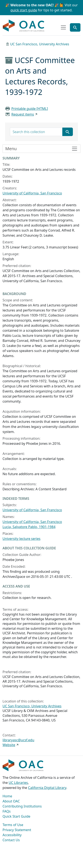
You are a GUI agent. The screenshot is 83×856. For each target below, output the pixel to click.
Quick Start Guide (16, 816)
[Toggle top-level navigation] (63, 27)
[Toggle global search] (75, 27)
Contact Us (11, 840)
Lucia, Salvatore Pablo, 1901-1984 (29, 526)
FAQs (7, 811)
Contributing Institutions (22, 806)
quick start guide (24, 10)
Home (7, 796)
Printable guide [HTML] (29, 108)
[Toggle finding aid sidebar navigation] (41, 148)
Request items (22, 114)
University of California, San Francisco (32, 193)
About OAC (11, 801)
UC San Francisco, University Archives (39, 44)
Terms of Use (13, 824)
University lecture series (21, 538)
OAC (24, 25)
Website (9, 745)
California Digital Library (47, 787)
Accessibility (12, 835)
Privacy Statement (17, 830)
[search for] (36, 132)
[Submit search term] (67, 132)
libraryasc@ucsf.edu (18, 740)
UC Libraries (18, 782)
